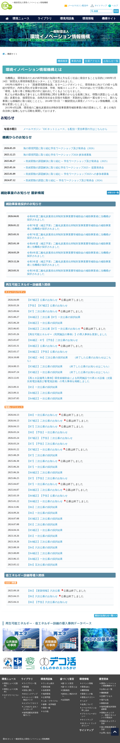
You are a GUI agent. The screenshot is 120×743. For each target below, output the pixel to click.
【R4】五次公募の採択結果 (42, 564)
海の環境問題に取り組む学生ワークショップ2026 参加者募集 (57, 154)
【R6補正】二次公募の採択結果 (44, 472)
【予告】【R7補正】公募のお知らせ (47, 305)
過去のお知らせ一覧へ (105, 616)
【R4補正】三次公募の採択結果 (44, 541)
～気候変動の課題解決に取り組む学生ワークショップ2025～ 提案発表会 (63, 167)
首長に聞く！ (29, 690)
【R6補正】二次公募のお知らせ (44, 490)
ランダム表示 (48, 683)
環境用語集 (67, 18)
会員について (87, 704)
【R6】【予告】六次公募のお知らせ (47, 602)
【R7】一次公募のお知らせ (42, 484)
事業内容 (76, 61)
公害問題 (46, 697)
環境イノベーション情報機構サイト (108, 684)
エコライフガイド (30, 703)
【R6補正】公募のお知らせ (42, 346)
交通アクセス (92, 61)
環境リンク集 (87, 694)
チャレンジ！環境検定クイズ (30, 698)
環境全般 (46, 687)
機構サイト (109, 18)
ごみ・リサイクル (50, 701)
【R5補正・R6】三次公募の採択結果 (47, 357)
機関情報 (85, 690)
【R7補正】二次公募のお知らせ (44, 420)
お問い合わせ (106, 733)
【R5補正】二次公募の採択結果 (44, 366)
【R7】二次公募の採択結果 (42, 455)
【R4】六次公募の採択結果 (42, 547)
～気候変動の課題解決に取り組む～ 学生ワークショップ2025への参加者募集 (66, 174)
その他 (45, 711)
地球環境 (46, 694)
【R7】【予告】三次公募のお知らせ (47, 443)
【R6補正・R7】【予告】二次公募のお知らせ (52, 340)
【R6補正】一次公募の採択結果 (44, 323)
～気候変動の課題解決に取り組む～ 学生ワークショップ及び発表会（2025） (66, 161)
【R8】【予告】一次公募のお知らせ (47, 432)
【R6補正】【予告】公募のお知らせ (47, 351)
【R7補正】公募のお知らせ (42, 300)
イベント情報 (87, 683)
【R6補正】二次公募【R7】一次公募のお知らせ (53, 328)
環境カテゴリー (88, 697)
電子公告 (105, 700)
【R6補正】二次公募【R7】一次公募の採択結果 (53, 317)
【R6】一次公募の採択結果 (42, 513)
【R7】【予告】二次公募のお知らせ (47, 478)
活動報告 (66, 690)
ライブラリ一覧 (29, 683)
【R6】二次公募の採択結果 (42, 507)
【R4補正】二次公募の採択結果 (44, 393)
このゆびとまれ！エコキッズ (30, 708)
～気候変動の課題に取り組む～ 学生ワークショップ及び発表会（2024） (63, 180)
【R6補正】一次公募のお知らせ (44, 501)
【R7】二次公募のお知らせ (42, 311)
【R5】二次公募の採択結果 (42, 524)
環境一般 (46, 708)
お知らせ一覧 (110, 61)
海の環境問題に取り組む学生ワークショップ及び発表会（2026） (59, 148)
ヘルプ (115, 6)
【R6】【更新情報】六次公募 (43, 590)
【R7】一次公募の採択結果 (42, 467)
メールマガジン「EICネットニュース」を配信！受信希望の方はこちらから (65, 129)
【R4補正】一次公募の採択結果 (44, 398)
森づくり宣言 (67, 683)
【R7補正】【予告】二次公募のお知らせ (49, 438)
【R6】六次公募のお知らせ (42, 596)
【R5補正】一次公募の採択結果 (44, 372)
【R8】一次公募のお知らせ (42, 415)
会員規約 (66, 700)
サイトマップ (101, 6)
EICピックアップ (30, 694)
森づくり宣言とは (69, 687)
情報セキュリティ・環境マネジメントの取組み (108, 715)
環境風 (26, 687)
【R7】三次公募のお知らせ (42, 426)
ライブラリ (45, 18)
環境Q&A (85, 687)
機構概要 (63, 61)
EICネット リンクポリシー (89, 724)
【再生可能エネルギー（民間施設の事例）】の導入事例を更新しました (67, 334)
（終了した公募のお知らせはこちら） (89, 366)
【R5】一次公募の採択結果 (42, 387)
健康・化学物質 (49, 704)
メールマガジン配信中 (78, 6)
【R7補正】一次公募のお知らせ (44, 449)
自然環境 (46, 690)
